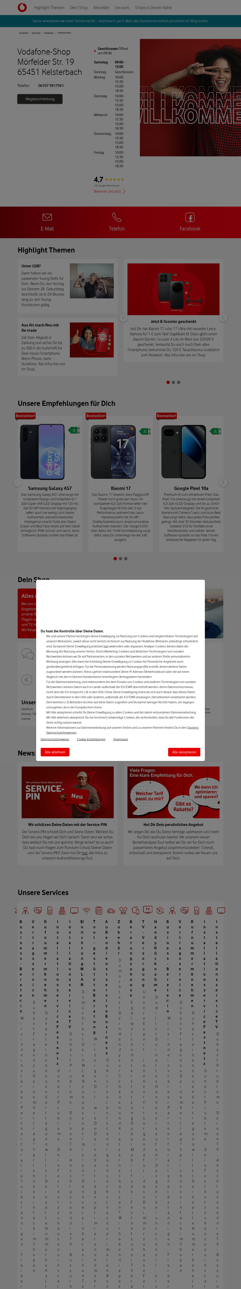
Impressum (120, 739)
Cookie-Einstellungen (91, 739)
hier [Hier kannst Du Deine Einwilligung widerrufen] (106, 646)
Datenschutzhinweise (55, 739)
